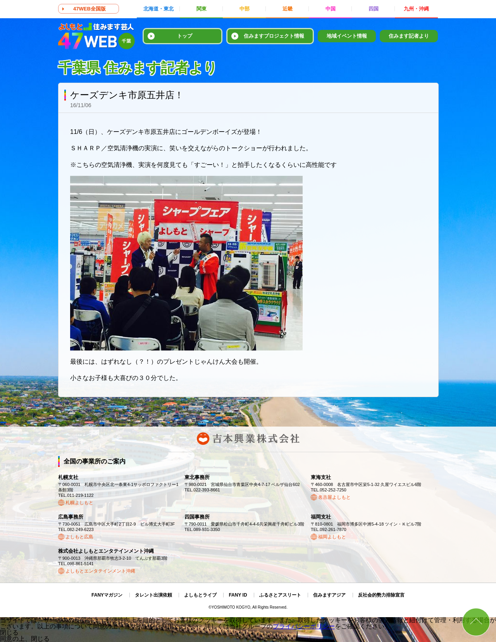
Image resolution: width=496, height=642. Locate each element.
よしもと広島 (79, 537)
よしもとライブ (200, 595)
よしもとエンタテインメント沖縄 (100, 571)
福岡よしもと (332, 537)
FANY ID (238, 595)
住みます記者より (409, 36)
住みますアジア (329, 595)
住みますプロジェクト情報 (274, 36)
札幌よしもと (79, 502)
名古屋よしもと (334, 497)
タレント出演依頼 (153, 595)
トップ (184, 36)
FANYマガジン (106, 595)
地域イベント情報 (347, 36)
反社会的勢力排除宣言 (381, 595)
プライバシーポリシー (304, 626)
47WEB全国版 (89, 9)
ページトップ (476, 622)
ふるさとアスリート (280, 595)
